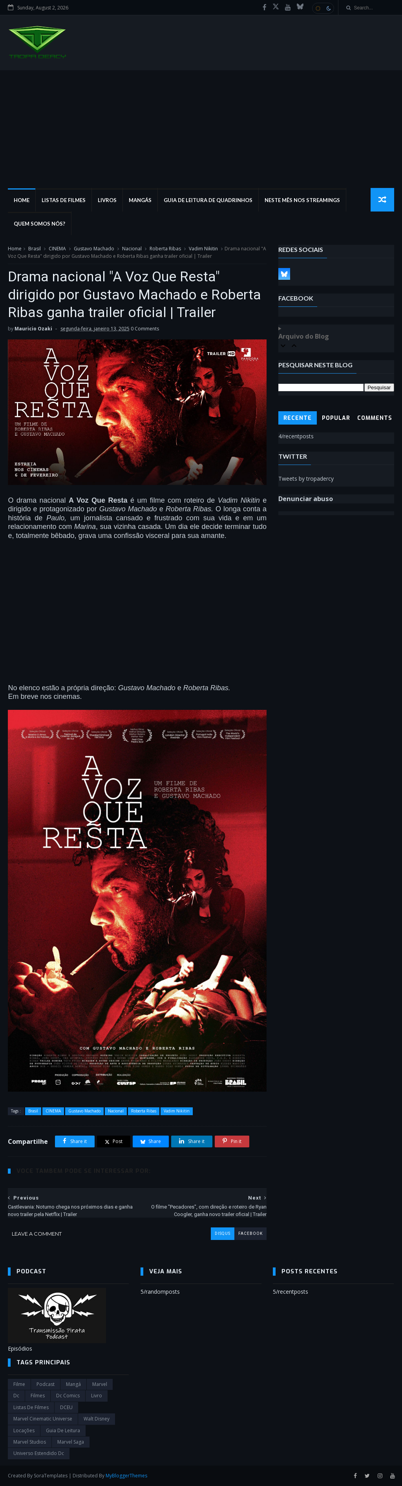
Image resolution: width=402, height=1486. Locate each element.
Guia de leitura (63, 1430)
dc (16, 1395)
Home (21, 200)
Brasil (34, 248)
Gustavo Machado (94, 248)
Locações (24, 1430)
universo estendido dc (38, 1453)
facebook (250, 1233)
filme (19, 1384)
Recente (297, 418)
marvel (99, 1384)
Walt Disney (97, 1418)
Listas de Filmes (64, 200)
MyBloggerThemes (126, 1475)
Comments (374, 418)
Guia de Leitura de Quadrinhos (208, 200)
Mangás (140, 200)
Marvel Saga (70, 1442)
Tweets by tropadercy (306, 478)
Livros (107, 200)
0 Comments (145, 328)
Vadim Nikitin (203, 248)
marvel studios (29, 1442)
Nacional (132, 248)
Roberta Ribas (165, 248)
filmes (38, 1395)
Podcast (46, 1384)
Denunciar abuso (305, 498)
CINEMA (57, 248)
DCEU (66, 1407)
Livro (96, 1395)
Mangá (73, 1384)
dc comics (68, 1395)
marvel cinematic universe (42, 1418)
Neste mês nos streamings (302, 200)
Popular (336, 418)
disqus (222, 1233)
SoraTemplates (51, 1475)
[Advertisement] (201, 129)
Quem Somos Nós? (39, 224)
